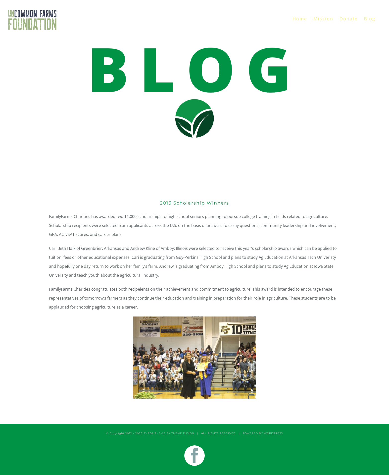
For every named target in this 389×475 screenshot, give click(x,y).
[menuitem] (299, 18)
